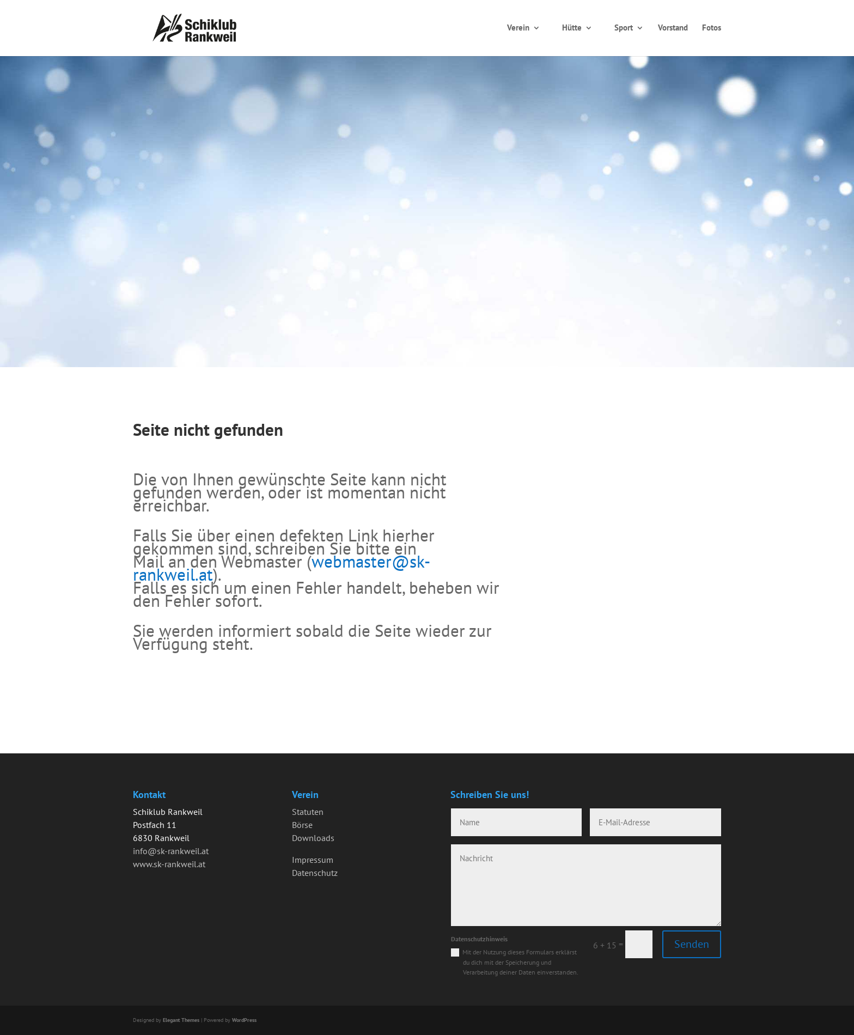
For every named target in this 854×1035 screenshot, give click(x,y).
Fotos (711, 27)
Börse (302, 824)
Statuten (308, 811)
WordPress (244, 1020)
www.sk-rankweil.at (169, 864)
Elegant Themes (181, 1020)
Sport (623, 27)
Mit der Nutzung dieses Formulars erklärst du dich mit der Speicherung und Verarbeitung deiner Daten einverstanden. (520, 962)
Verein (518, 27)
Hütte (572, 27)
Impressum (312, 859)
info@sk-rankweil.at (171, 850)
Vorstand (673, 27)
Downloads (313, 837)
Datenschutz (315, 872)
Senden (691, 944)
